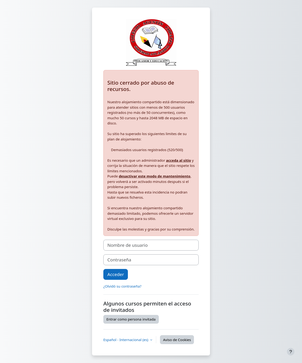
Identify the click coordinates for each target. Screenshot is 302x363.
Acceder (115, 274)
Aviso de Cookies (177, 339)
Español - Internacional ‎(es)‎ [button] (126, 339)
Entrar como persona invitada (131, 319)
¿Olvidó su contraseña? (122, 286)
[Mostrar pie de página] (290, 351)
